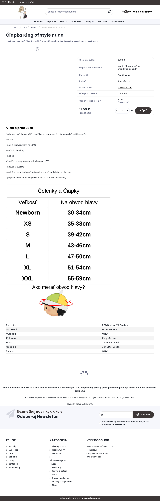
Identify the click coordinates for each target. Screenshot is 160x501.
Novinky (38, 21)
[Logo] (22, 12)
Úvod (16, 27)
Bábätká (76, 21)
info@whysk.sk (94, 457)
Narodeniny (117, 21)
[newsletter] (143, 415)
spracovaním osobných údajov (129, 422)
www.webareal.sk (91, 498)
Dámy (88, 21)
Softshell (102, 21)
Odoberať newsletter (58, 415)
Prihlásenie (10, 2)
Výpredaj (51, 21)
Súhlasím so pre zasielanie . (125, 423)
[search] (109, 12)
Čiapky (34, 27)
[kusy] (121, 111)
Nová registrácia (27, 2)
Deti (62, 21)
